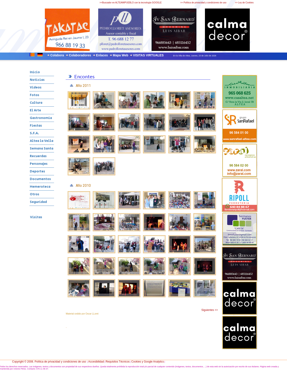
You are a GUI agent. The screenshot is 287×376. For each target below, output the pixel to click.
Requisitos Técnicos (118, 361)
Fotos (34, 95)
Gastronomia (41, 118)
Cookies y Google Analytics (147, 361)
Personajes (39, 163)
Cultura (36, 102)
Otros (34, 194)
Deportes (37, 171)
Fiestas (36, 125)
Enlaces (102, 55)
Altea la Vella (41, 141)
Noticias (37, 79)
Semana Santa (41, 148)
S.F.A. (34, 133)
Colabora (57, 55)
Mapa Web (120, 55)
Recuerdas (38, 156)
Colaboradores (80, 55)
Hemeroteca (40, 186)
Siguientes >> (209, 310)
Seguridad (38, 202)
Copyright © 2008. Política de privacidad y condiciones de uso (49, 361)
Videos (35, 87)
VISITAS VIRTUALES (148, 55)
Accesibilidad (96, 361)
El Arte (35, 110)
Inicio (35, 72)
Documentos (40, 179)
